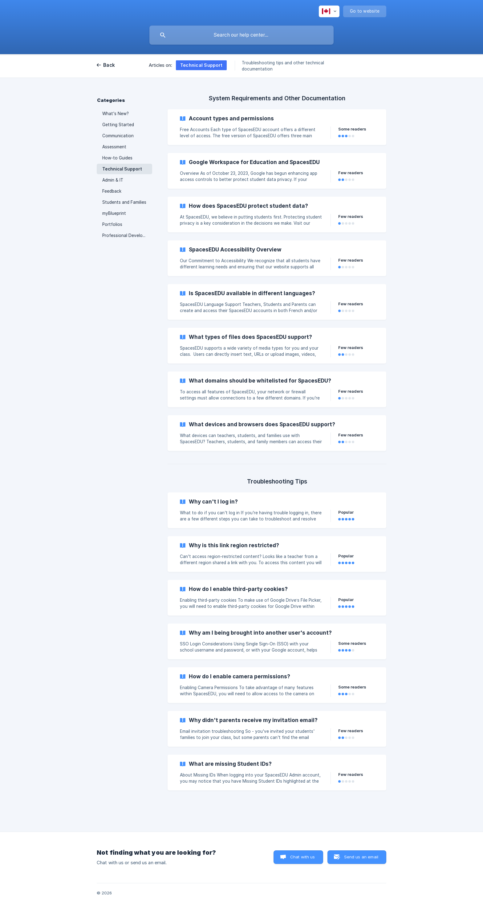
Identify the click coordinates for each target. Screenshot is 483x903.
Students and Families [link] (124, 202)
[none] (329, 11)
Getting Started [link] (118, 124)
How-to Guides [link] (117, 157)
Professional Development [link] (127, 235)
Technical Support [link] (122, 169)
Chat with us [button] (302, 856)
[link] (277, 127)
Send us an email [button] (361, 856)
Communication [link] (118, 135)
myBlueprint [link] (114, 213)
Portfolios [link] (112, 224)
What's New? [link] (115, 113)
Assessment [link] (114, 146)
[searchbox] (241, 35)
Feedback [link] (111, 191)
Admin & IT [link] (112, 180)
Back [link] (109, 65)
